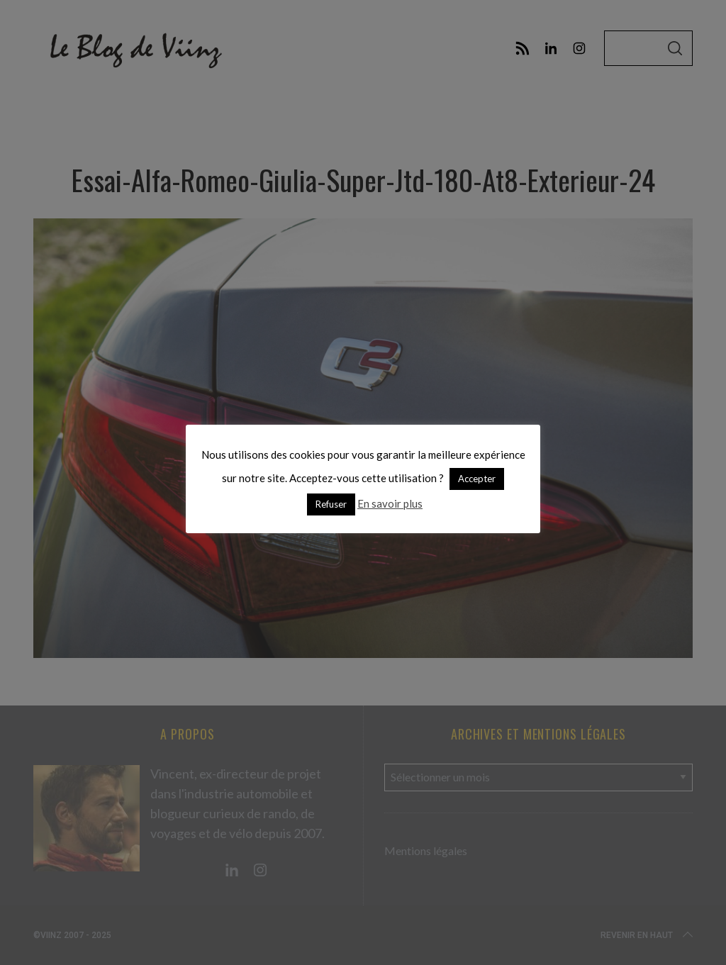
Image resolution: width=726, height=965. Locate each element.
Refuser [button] (331, 504)
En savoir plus (390, 503)
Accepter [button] (477, 478)
